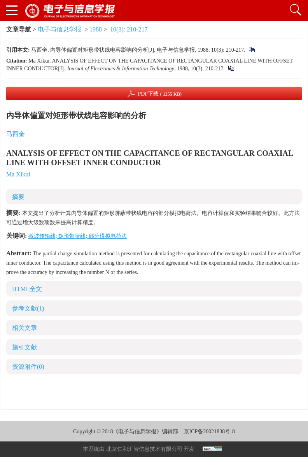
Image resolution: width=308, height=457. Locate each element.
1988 (95, 29)
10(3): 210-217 (128, 29)
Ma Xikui (18, 174)
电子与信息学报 (59, 29)
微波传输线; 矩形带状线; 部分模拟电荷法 (77, 236)
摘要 (18, 197)
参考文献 (28, 308)
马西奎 (15, 134)
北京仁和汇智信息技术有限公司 (144, 449)
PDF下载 (160, 94)
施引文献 (24, 347)
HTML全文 (27, 289)
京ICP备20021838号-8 (209, 431)
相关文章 (24, 327)
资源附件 (28, 366)
